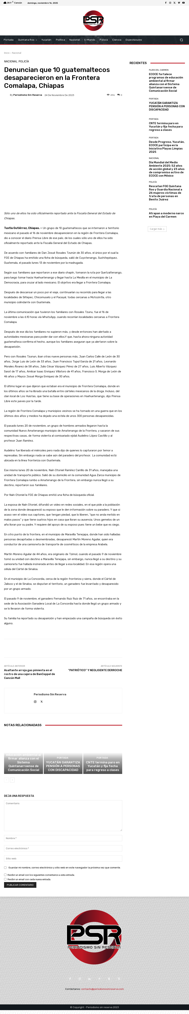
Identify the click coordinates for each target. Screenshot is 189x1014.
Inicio (7, 52)
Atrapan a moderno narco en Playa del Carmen (166, 215)
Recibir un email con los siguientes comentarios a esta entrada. (41, 878)
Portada (63, 763)
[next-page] (12, 783)
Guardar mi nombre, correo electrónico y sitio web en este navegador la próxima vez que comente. (64, 871)
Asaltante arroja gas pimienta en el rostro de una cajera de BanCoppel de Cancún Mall (29, 674)
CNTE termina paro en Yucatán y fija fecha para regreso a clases (103, 771)
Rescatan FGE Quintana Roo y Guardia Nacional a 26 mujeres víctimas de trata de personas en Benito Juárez (165, 193)
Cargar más (157, 228)
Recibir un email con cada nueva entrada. (29, 883)
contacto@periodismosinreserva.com (102, 992)
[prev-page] (6, 783)
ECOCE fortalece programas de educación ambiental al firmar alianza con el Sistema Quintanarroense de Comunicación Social (23, 766)
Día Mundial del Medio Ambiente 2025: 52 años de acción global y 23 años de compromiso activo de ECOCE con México (167, 169)
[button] (181, 40)
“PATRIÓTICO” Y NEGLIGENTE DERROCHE (95, 670)
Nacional (16, 52)
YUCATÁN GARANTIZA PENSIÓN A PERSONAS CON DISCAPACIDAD (63, 771)
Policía (23, 61)
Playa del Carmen (23, 753)
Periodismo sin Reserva (27, 95)
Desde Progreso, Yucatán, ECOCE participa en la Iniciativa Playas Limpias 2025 (167, 147)
